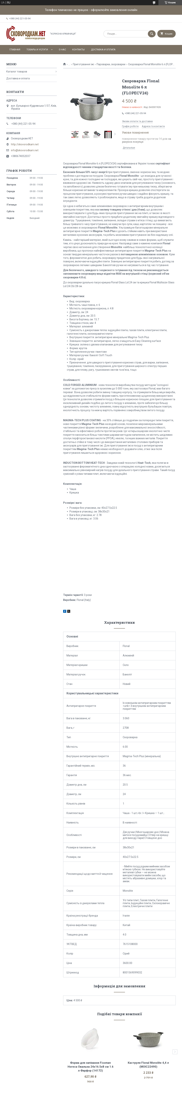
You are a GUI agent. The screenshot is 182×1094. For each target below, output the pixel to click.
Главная (14, 49)
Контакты (78, 49)
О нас (62, 49)
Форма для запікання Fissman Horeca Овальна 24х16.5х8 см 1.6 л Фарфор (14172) (91, 1066)
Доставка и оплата (103, 49)
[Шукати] (152, 33)
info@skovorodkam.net (24, 150)
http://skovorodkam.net (25, 144)
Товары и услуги (37, 49)
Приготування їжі (83, 64)
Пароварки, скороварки (111, 64)
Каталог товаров (16, 71)
